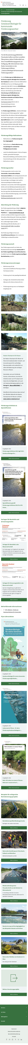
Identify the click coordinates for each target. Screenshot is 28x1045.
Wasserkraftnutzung (6, 108)
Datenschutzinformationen (14, 1033)
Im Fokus (14, 1014)
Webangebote (14, 1018)
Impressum (14, 1030)
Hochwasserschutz (6, 103)
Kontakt (14, 1023)
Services (14, 1009)
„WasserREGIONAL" (14, 387)
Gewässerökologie (10, 11)
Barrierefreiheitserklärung (14, 1035)
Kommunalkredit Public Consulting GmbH (11, 228)
